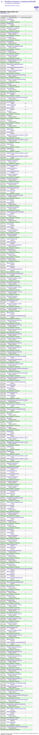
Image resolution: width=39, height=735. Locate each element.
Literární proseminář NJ (12, 55)
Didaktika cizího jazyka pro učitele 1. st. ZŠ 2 (17, 139)
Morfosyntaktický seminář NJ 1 (14, 244)
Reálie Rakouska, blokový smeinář (15, 363)
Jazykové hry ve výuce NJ (13, 28)
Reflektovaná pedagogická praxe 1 (15, 64)
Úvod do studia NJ (11, 92)
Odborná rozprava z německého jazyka (16, 315)
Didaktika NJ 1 (10, 144)
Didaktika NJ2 (10, 23)
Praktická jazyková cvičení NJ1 (14, 347)
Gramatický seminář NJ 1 (13, 183)
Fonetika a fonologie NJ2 (13, 171)
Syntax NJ (9, 83)
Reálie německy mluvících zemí (14, 70)
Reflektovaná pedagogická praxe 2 (15, 67)
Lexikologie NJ (10, 50)
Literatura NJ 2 (10, 219)
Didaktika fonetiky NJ (12, 168)
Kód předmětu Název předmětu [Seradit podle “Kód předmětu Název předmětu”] (8, 16)
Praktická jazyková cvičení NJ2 (14, 59)
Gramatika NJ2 (10, 41)
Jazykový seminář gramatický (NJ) (15, 273)
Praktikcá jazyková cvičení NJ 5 (14, 338)
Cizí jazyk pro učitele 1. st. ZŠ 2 (14, 308)
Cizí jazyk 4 (9, 124)
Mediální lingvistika (11, 241)
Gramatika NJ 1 (10, 37)
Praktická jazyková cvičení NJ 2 (14, 324)
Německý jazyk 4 (11, 600)
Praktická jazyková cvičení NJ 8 (14, 351)
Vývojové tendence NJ (12, 392)
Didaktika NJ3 (10, 129)
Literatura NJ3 (10, 223)
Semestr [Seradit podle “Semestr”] (3, 17)
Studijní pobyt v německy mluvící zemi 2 (16, 381)
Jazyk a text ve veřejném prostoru (15, 502)
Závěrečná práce (11, 101)
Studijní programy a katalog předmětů (20, 1)
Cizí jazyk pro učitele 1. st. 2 (13, 282)
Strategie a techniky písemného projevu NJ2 (17, 372)
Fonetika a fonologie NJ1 (13, 32)
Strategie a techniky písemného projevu (16, 79)
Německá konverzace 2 (12, 300)
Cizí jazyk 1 (9, 110)
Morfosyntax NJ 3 (11, 258)
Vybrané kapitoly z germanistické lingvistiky (17, 97)
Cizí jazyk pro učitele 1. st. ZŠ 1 (14, 278)
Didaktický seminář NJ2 (12, 165)
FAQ (36, 9)
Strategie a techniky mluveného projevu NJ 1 (17, 368)
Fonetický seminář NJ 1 (12, 178)
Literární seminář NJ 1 (12, 234)
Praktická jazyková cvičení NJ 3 (14, 329)
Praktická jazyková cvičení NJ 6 (14, 342)
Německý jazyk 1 (11, 263)
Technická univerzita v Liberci (12, 5)
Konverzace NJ (10, 199)
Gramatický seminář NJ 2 (13, 187)
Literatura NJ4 (10, 226)
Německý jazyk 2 (11, 266)
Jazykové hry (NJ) (11, 190)
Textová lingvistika (11, 384)
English (36, 7)
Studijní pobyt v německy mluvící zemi (16, 377)
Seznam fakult (4, 13)
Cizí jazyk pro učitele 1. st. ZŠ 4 (14, 291)
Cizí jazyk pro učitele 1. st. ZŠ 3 (14, 287)
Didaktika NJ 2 (10, 148)
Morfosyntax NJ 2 (11, 253)
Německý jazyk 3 (11, 595)
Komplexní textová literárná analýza (15, 211)
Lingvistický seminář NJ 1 (13, 207)
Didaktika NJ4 (10, 132)
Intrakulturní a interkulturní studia (15, 46)
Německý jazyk (10, 107)
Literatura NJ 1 (10, 214)
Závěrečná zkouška (11, 104)
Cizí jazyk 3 (9, 120)
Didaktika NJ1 (10, 19)
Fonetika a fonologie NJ (12, 174)
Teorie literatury (10, 88)
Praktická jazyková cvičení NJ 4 (14, 333)
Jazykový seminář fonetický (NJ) (14, 269)
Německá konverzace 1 (12, 296)
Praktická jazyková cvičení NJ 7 (14, 673)
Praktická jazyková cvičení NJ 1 (14, 320)
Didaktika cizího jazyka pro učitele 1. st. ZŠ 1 (17, 135)
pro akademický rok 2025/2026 (12, 3)
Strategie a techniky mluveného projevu (16, 74)
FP (8, 13)
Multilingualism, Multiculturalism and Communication (19, 568)
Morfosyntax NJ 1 (11, 249)
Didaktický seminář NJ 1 (12, 160)
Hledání (36, 8)
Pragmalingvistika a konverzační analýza (16, 356)
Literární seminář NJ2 (12, 238)
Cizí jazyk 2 (9, 115)
